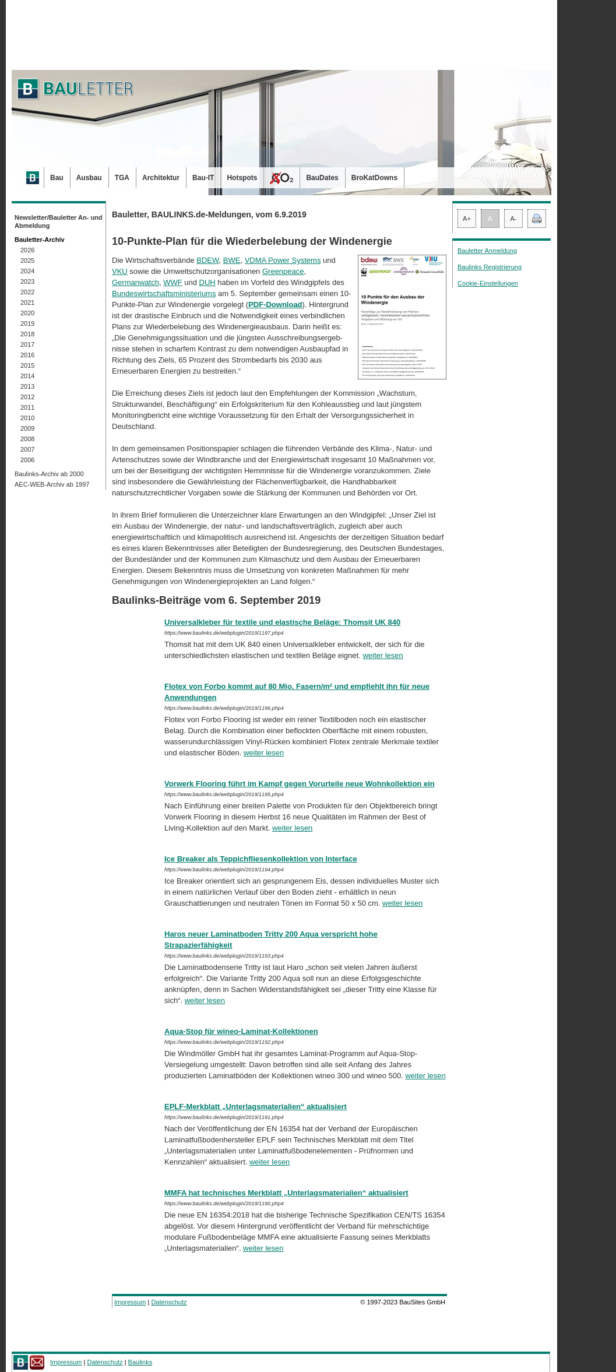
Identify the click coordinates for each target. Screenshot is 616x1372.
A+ (467, 218)
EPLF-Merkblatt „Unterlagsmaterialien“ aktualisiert (255, 1106)
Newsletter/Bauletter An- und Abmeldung (59, 221)
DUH (207, 282)
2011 (27, 407)
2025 (27, 260)
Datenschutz (168, 1302)
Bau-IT (203, 178)
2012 (27, 396)
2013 (27, 386)
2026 (27, 250)
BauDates (322, 178)
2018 (27, 333)
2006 (27, 459)
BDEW (207, 260)
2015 (27, 365)
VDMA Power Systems (283, 260)
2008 (27, 438)
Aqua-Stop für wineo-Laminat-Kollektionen (241, 1031)
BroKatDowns (374, 178)
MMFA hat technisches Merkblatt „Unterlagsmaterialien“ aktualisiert (286, 1192)
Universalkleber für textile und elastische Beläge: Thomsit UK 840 (282, 622)
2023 (27, 281)
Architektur (160, 178)
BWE (232, 260)
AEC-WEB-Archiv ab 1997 (52, 484)
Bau (57, 178)
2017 (27, 344)
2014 (27, 375)
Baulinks (140, 1362)
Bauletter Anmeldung (487, 250)
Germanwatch (135, 282)
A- (514, 218)
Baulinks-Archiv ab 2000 (49, 473)
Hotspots (242, 178)
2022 (27, 292)
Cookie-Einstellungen (487, 283)
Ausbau (89, 178)
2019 (27, 323)
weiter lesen (382, 655)
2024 (27, 271)
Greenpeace (283, 271)
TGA (122, 178)
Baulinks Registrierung (489, 266)
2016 (27, 354)
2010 (27, 417)
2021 (27, 302)
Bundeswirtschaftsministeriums (164, 293)
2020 (27, 312)
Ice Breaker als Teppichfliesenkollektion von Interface (260, 858)
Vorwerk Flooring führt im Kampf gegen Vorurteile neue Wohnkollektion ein (299, 783)
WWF (172, 282)
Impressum (130, 1302)
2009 (27, 428)
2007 (27, 449)
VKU (120, 271)
